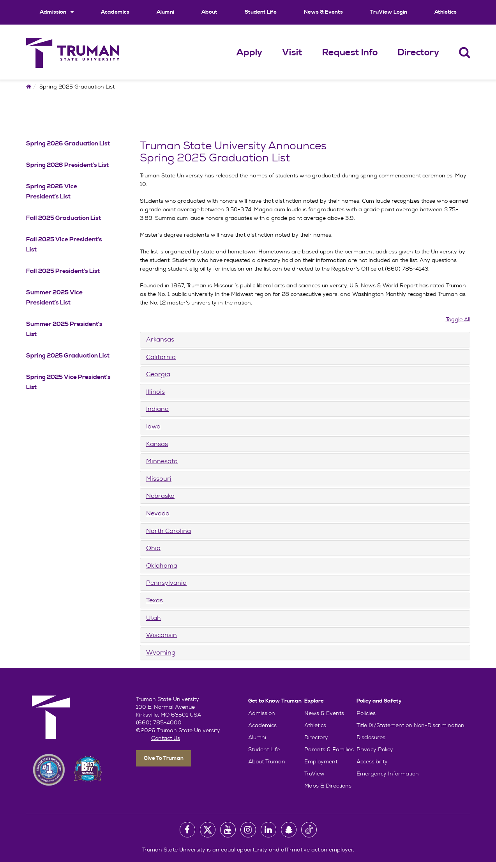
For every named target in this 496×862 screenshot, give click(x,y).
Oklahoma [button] (161, 565)
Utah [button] (153, 618)
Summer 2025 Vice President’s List (54, 297)
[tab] (305, 339)
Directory (418, 52)
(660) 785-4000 (159, 722)
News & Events (323, 12)
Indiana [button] (157, 409)
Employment (320, 761)
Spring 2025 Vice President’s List (68, 382)
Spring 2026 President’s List (67, 165)
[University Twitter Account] (207, 829)
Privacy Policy (375, 749)
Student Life (261, 12)
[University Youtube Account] (228, 829)
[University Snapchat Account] (289, 829)
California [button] (161, 357)
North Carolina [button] (168, 531)
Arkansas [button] (160, 339)
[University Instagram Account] (248, 829)
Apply (249, 52)
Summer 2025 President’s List (64, 329)
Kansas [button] (157, 444)
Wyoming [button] (160, 652)
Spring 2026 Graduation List (68, 143)
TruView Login (388, 12)
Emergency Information (388, 773)
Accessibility (372, 761)
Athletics (445, 12)
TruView (314, 773)
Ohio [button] (153, 548)
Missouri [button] (158, 478)
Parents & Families (329, 749)
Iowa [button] (153, 426)
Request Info (350, 52)
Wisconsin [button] (161, 635)
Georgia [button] (158, 374)
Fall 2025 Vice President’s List (64, 244)
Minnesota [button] (162, 461)
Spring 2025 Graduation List (67, 355)
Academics (115, 12)
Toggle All (458, 319)
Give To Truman (164, 758)
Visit (292, 52)
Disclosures (371, 737)
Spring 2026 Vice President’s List (51, 191)
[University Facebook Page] (187, 829)
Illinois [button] (155, 392)
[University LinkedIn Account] (268, 829)
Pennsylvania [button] (166, 583)
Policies (366, 713)
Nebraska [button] (160, 496)
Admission (57, 12)
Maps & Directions (327, 785)
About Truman (266, 761)
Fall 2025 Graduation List (63, 218)
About (209, 12)
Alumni (165, 12)
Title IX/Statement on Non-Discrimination (410, 725)
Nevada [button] (157, 513)
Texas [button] (154, 600)
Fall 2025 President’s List (63, 271)
